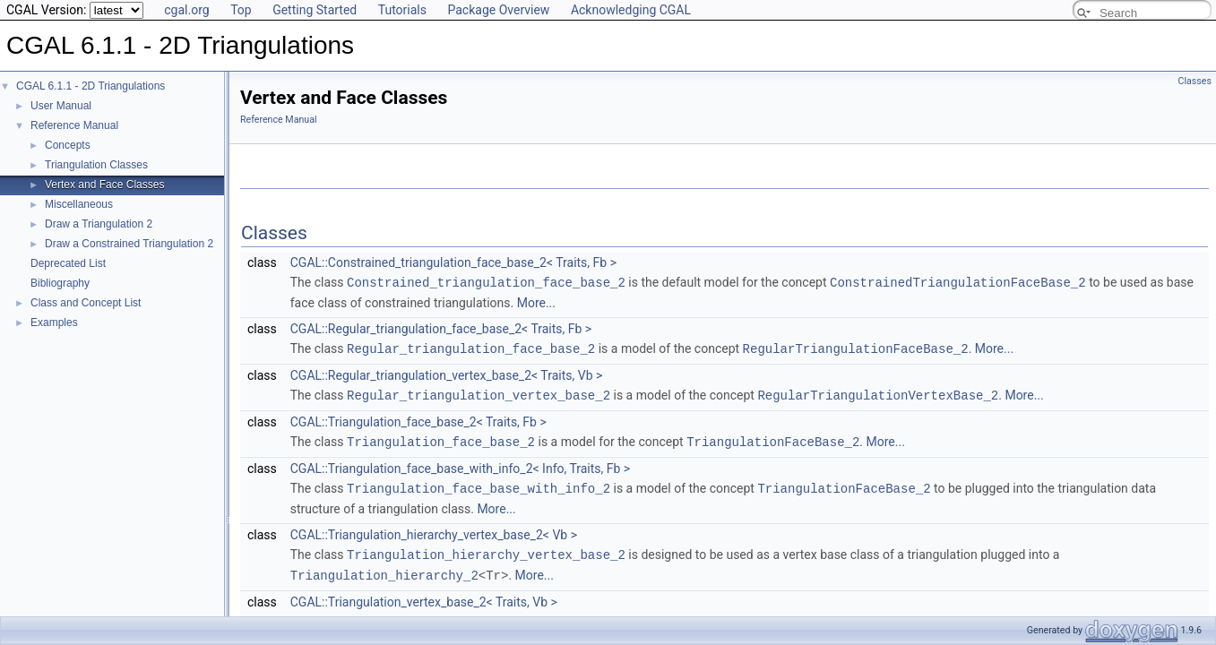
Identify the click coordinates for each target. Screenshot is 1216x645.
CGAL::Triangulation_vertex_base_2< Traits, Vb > (423, 596)
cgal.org (186, 10)
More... (536, 302)
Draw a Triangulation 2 (98, 224)
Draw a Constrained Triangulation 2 (129, 243)
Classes (1195, 81)
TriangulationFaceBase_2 (772, 438)
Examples (54, 322)
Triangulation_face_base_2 (441, 438)
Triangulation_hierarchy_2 (384, 569)
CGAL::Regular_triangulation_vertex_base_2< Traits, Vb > (446, 373)
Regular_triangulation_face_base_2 (471, 347)
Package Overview (498, 10)
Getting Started (314, 10)
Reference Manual (74, 125)
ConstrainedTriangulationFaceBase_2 (958, 281)
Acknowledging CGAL (631, 10)
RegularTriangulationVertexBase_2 (877, 392)
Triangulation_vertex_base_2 (448, 615)
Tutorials (402, 10)
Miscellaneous (79, 204)
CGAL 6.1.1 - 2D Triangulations (90, 86)
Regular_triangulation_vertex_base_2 (478, 392)
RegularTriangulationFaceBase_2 (856, 347)
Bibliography (60, 283)
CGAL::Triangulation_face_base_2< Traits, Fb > (418, 419)
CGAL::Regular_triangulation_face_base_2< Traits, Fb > (440, 328)
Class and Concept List (85, 303)
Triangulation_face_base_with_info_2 (478, 484)
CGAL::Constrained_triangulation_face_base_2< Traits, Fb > (453, 262)
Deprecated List (68, 263)
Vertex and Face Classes (104, 184)
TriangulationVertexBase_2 (849, 615)
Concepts (68, 145)
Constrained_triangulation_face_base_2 (486, 281)
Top (241, 10)
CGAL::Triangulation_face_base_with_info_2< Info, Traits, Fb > (460, 465)
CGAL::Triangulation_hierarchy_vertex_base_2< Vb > (433, 530)
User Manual (60, 105)
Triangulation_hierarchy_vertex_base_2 (486, 549)
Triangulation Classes (96, 165)
